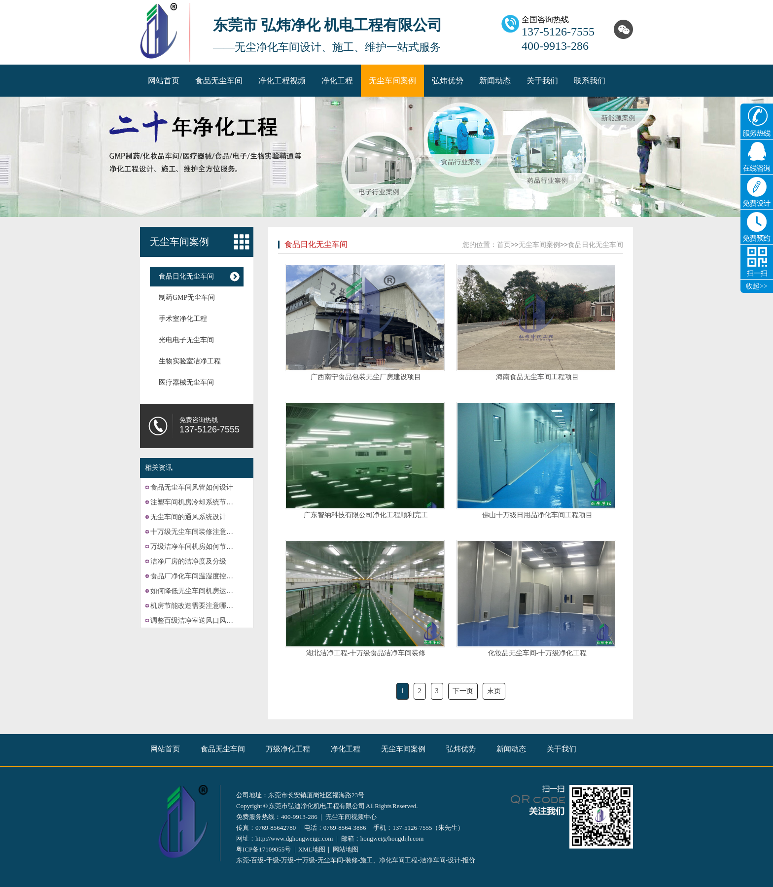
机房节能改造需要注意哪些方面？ (202, 605)
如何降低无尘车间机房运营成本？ (202, 591)
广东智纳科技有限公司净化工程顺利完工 (366, 515)
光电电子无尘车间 (186, 340)
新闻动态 (495, 80)
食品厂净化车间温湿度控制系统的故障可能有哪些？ (229, 576)
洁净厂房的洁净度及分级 (188, 561)
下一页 (463, 691)
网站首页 (163, 80)
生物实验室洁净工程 (190, 361)
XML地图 (311, 849)
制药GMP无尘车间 (187, 297)
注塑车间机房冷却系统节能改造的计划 (209, 502)
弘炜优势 (447, 80)
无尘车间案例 (392, 80)
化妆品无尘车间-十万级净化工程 (537, 653)
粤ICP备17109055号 (263, 849)
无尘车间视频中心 (351, 816)
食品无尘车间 (219, 80)
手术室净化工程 (183, 318)
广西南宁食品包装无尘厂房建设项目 (366, 377)
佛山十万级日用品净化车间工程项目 (537, 515)
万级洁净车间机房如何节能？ (195, 546)
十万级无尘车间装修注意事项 (195, 531)
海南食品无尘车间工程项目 (537, 377)
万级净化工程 (288, 749)
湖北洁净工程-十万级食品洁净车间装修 (366, 653)
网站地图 (345, 849)
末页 (494, 691)
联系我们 (589, 80)
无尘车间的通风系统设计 (188, 517)
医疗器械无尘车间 (186, 382)
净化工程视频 (282, 80)
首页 (504, 244)
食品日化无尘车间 (186, 276)
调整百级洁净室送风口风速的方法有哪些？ (215, 620)
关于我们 (542, 80)
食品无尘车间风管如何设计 (191, 487)
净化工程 (337, 80)
